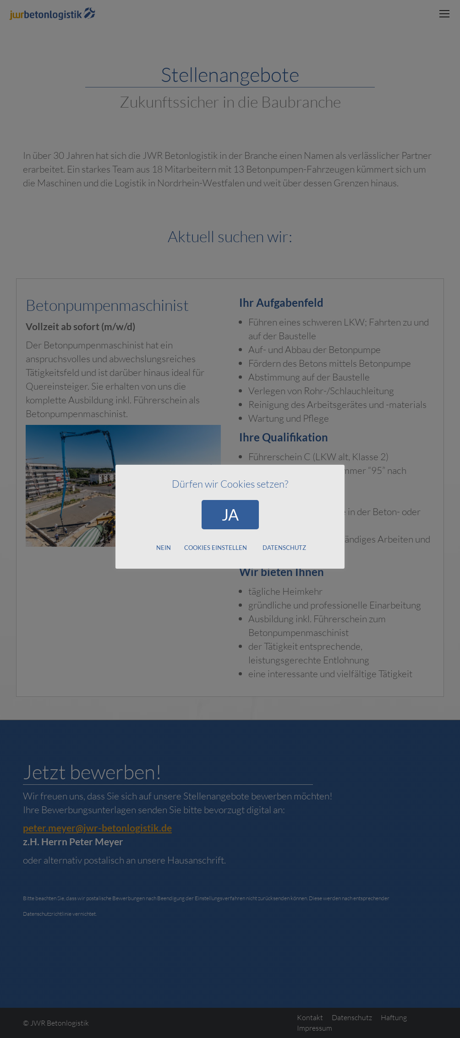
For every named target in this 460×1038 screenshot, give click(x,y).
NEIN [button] (163, 547)
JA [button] (230, 514)
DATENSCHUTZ (284, 547)
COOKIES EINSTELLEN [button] (215, 547)
